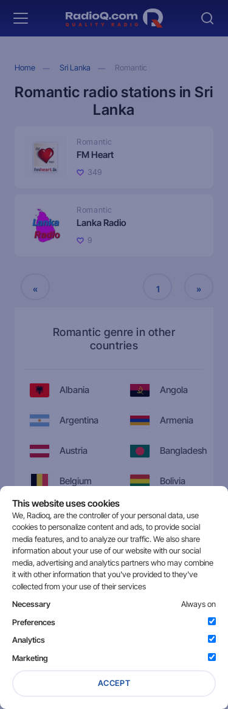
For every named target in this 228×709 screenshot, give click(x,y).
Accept (114, 683)
